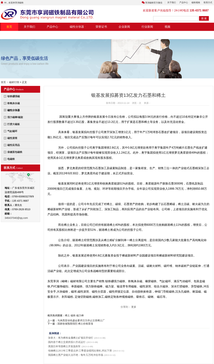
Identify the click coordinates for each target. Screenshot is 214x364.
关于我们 (171, 2)
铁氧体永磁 (13, 103)
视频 (167, 26)
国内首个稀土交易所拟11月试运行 (66, 342)
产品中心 (183, 2)
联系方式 (208, 2)
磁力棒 (80, 315)
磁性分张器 (78, 26)
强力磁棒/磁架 (15, 117)
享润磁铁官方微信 (153, 2)
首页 (9, 26)
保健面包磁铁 (14, 152)
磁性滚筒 (12, 138)
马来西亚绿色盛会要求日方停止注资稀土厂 (81, 320)
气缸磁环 (12, 131)
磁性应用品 (13, 145)
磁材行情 (14, 82)
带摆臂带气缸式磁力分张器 (23, 34)
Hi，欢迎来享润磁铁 (12, 2)
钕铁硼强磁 (13, 96)
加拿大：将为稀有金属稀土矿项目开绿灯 (70, 337)
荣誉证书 (101, 26)
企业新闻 (124, 26)
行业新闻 (147, 26)
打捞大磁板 (13, 124)
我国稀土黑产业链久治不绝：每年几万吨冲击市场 (75, 355)
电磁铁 (11, 159)
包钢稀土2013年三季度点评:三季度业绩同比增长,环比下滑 (80, 350)
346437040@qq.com (16, 217)
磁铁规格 (196, 2)
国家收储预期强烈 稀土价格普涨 (75, 323)
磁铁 (73, 315)
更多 (133, 306)
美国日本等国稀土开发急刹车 (64, 346)
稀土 (67, 315)
